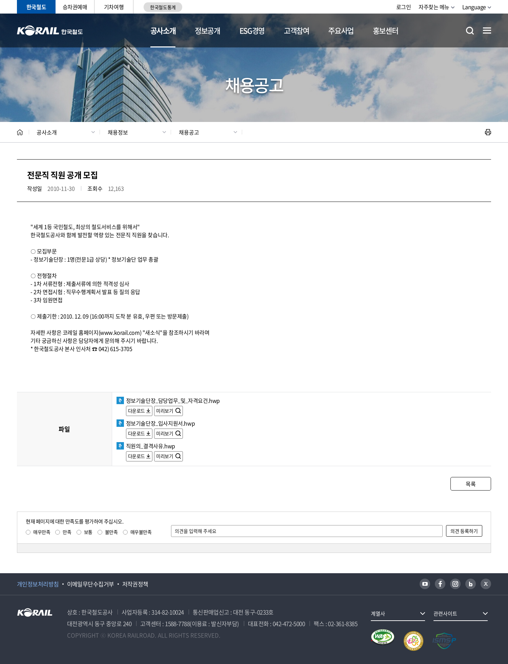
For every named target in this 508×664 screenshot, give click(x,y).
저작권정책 (135, 584)
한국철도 (36, 7)
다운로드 (136, 410)
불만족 (111, 532)
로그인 (403, 7)
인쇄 (488, 132)
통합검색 (470, 31)
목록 (470, 484)
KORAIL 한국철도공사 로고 (50, 30)
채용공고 (189, 132)
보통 (88, 532)
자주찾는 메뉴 (434, 7)
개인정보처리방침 (38, 584)
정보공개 (207, 30)
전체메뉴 (487, 30)
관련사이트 (445, 613)
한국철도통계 (162, 7)
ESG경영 (251, 30)
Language (474, 7)
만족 (67, 532)
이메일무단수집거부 (90, 584)
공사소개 (163, 30)
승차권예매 (75, 7)
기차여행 (114, 7)
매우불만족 (141, 532)
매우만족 (41, 532)
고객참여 (296, 30)
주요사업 (341, 30)
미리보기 (165, 410)
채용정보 (118, 132)
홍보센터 (385, 30)
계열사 (378, 613)
